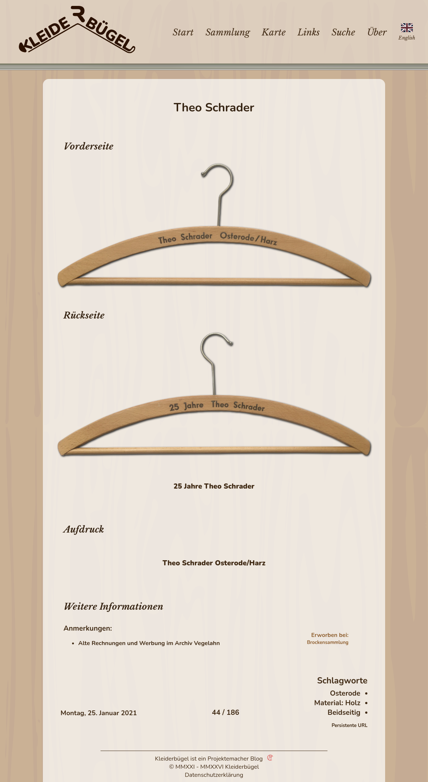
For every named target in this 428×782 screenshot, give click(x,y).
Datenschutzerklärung (214, 775)
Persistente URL (349, 725)
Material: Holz (337, 703)
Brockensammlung (327, 642)
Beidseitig (343, 712)
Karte (274, 32)
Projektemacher (228, 759)
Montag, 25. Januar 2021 (99, 713)
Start (183, 32)
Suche (343, 32)
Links (309, 32)
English (406, 38)
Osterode (345, 693)
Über (377, 32)
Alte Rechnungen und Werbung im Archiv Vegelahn (149, 643)
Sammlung (227, 32)
